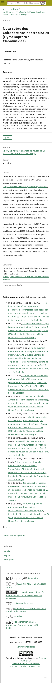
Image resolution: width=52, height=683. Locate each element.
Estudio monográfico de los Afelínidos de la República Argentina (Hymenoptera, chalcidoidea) (28, 379)
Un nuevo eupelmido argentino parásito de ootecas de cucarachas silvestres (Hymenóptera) (25, 507)
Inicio (5, 9)
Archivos (14, 9)
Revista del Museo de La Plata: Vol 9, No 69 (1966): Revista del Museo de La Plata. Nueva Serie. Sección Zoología (28, 316)
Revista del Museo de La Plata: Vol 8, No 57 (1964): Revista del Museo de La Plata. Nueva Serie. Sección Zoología (28, 334)
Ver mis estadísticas (26, 646)
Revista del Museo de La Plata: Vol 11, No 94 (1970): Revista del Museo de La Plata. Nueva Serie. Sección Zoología (28, 517)
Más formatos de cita (13, 285)
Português (9, 559)
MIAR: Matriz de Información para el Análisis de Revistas (26, 610)
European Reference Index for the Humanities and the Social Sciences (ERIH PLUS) (25, 595)
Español (8, 555)
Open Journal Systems (14, 535)
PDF (8, 137)
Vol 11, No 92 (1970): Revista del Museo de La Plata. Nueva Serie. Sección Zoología (24, 13)
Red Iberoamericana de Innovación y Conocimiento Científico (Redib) (23, 624)
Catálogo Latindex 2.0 (23, 603)
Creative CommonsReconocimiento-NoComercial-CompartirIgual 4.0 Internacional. (28, 662)
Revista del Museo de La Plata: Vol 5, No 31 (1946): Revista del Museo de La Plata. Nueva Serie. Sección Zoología (28, 406)
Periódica (18, 616)
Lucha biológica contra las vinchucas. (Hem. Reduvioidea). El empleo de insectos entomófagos (27, 420)
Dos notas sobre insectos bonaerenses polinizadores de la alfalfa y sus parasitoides (27, 486)
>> (9, 527)
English (7, 551)
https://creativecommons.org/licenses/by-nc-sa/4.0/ (25, 186)
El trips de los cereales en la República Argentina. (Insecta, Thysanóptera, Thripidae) (24, 465)
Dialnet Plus (32, 578)
